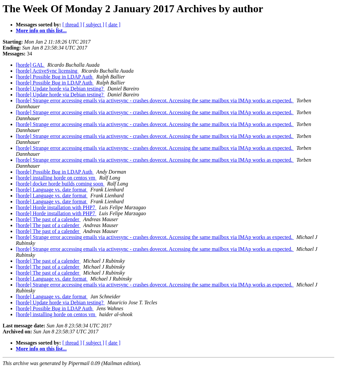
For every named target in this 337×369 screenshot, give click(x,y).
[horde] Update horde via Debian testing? (60, 88)
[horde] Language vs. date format (52, 189)
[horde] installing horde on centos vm (56, 178)
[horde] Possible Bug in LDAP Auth (55, 77)
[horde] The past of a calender (48, 219)
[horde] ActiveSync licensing (47, 71)
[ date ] (113, 24)
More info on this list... (41, 30)
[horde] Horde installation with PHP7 (56, 207)
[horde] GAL (30, 65)
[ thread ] (72, 24)
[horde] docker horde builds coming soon (60, 183)
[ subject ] (93, 24)
